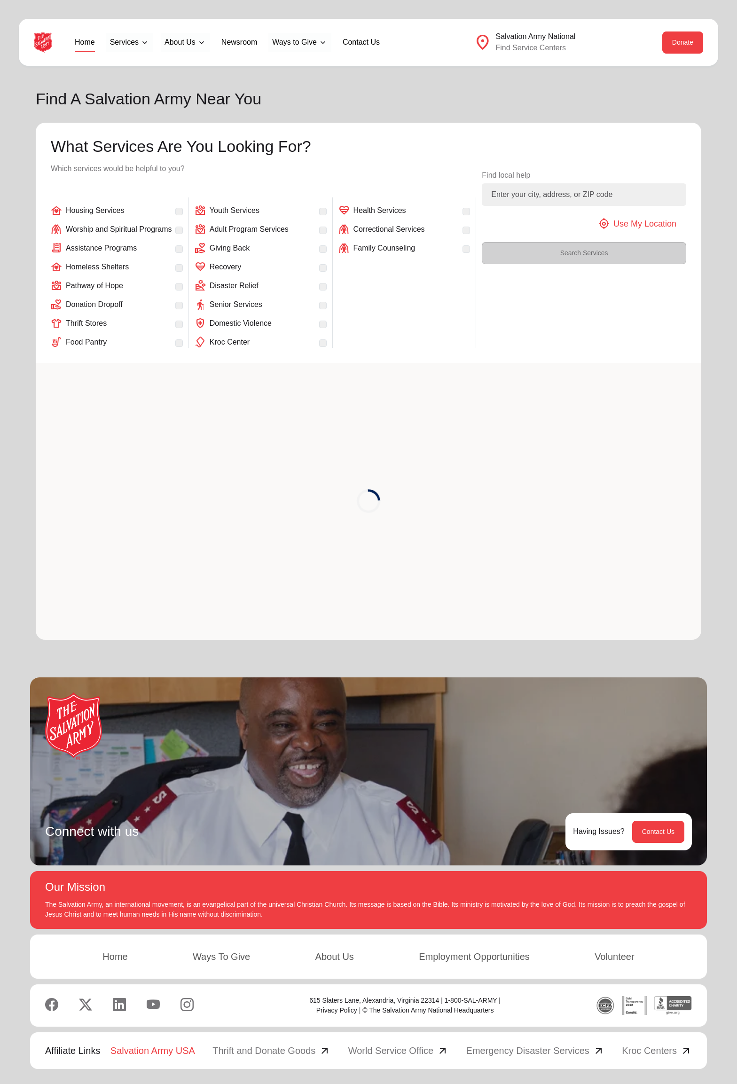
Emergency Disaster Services (535, 1050)
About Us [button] (180, 42)
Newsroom (239, 42)
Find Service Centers (530, 48)
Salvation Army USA (152, 1050)
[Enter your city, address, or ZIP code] (584, 194)
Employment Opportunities (474, 956)
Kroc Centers (657, 1050)
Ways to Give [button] (294, 42)
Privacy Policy (336, 1010)
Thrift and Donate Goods (271, 1050)
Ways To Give (221, 956)
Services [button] (124, 42)
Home (85, 42)
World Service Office (398, 1050)
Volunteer (615, 956)
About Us (334, 956)
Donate (682, 42)
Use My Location (637, 223)
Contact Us (361, 42)
